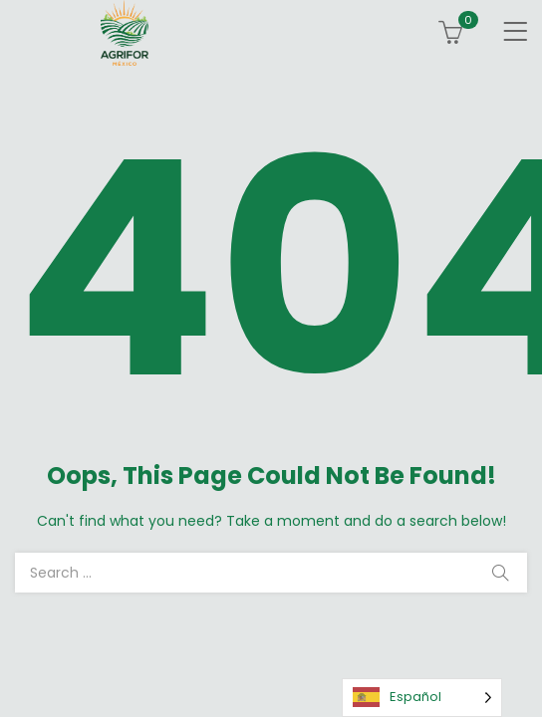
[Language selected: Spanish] (422, 697)
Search (500, 573)
